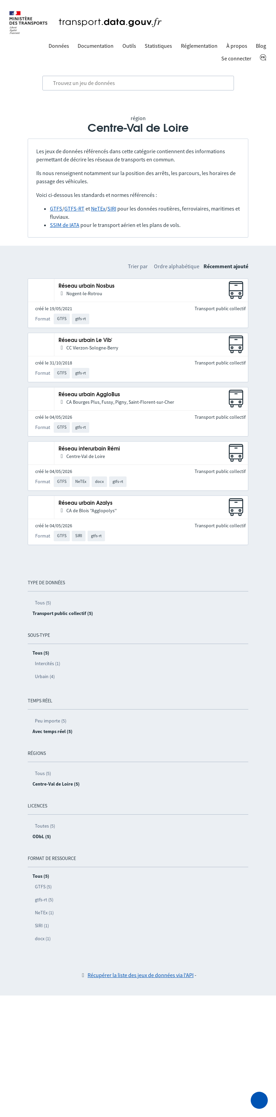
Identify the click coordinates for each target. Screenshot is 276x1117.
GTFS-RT (74, 208)
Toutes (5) (45, 826)
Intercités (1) (47, 663)
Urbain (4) (45, 676)
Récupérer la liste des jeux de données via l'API (141, 975)
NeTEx (98, 208)
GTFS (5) (43, 887)
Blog (261, 45)
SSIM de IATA (64, 224)
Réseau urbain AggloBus (89, 394)
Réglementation (199, 45)
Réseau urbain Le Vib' (85, 340)
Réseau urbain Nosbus (86, 286)
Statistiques (158, 45)
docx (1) (43, 938)
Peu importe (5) (50, 721)
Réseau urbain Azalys (85, 503)
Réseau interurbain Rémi (89, 449)
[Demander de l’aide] (259, 1100)
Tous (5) (43, 603)
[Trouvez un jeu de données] (138, 83)
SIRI (111, 208)
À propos (236, 45)
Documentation (96, 45)
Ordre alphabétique (176, 266)
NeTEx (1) (44, 913)
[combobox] (138, 83)
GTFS (56, 208)
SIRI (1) (42, 925)
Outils (129, 45)
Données (59, 45)
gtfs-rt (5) (44, 900)
